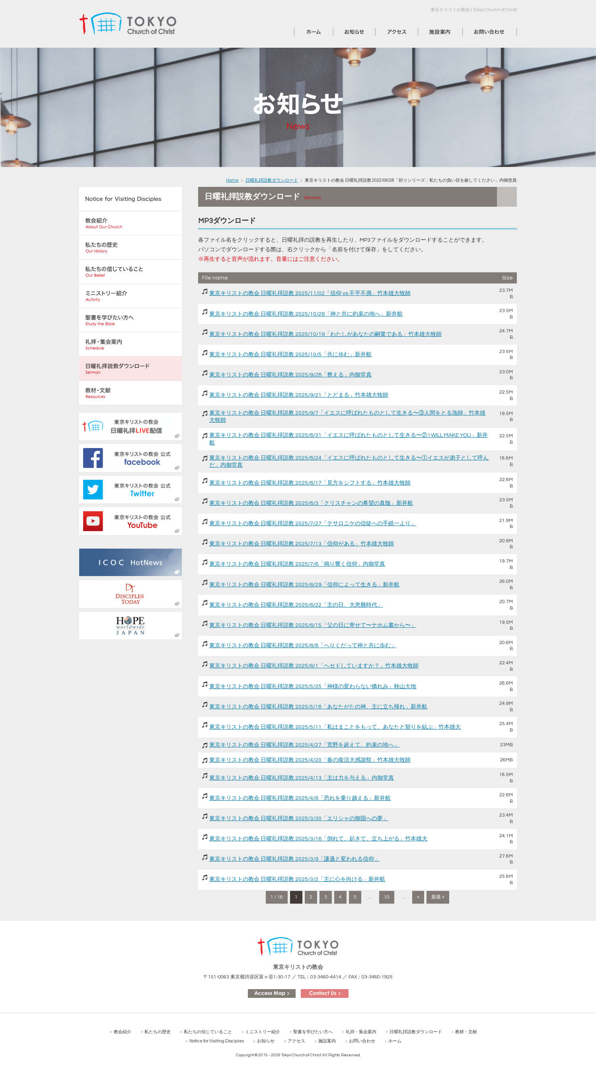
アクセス (387, 32)
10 (387, 897)
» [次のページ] (418, 897)
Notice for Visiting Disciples (216, 1041)
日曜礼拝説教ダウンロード (271, 180)
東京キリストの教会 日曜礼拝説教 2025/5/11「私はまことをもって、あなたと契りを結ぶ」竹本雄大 (335, 727)
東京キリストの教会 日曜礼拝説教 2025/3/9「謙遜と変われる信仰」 (294, 859)
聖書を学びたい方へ (313, 1032)
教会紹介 (122, 1032)
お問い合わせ (479, 32)
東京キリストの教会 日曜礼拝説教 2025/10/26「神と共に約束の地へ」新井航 (306, 314)
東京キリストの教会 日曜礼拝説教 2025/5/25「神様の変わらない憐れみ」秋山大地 (312, 686)
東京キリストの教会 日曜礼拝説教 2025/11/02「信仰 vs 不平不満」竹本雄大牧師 (310, 293)
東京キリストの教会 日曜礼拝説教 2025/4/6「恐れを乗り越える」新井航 (300, 798)
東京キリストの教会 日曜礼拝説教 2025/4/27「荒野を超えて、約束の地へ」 (304, 745)
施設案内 (429, 32)
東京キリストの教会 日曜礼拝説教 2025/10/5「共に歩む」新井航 (290, 354)
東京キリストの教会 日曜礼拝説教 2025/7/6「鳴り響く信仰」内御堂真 (297, 564)
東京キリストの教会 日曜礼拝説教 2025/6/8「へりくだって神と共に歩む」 (302, 645)
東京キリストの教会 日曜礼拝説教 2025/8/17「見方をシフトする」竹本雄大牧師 (310, 483)
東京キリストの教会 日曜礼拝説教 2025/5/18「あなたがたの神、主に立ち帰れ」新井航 (318, 707)
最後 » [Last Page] (437, 897)
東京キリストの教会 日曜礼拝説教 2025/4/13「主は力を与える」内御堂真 (301, 778)
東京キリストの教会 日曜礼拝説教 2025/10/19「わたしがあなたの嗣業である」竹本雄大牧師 (325, 334)
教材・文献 (466, 1032)
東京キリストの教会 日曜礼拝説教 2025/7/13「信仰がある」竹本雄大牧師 (301, 544)
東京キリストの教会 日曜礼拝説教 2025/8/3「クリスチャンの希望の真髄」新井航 (311, 503)
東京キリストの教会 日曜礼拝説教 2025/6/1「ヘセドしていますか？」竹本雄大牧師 (314, 666)
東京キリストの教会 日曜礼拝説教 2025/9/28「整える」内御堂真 (290, 375)
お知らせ (344, 32)
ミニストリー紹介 (262, 1032)
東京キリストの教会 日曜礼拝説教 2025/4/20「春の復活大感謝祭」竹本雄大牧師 (310, 760)
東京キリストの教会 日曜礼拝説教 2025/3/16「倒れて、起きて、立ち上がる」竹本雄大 (318, 839)
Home (232, 180)
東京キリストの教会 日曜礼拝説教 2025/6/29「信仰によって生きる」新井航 (304, 585)
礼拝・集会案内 (361, 1032)
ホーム (302, 32)
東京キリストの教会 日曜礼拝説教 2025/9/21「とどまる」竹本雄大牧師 (298, 395)
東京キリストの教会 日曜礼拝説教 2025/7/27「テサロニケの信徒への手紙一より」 (312, 523)
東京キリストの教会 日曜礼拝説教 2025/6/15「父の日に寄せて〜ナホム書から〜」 (312, 625)
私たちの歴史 (157, 1032)
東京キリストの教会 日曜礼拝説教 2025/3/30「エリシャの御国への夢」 (298, 818)
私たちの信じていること (208, 1032)
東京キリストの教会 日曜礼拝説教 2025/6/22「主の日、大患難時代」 (296, 605)
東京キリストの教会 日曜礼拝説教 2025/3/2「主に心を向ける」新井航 (297, 879)
